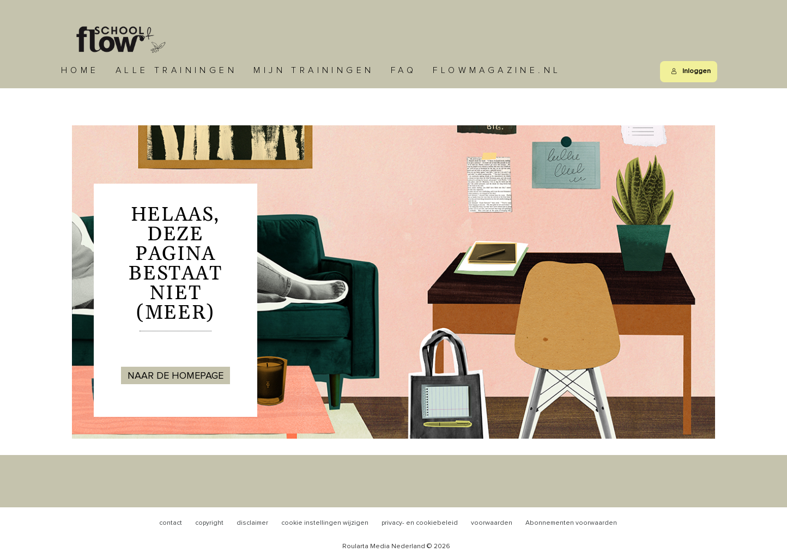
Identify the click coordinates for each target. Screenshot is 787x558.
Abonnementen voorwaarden (571, 523)
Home (80, 70)
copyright (209, 523)
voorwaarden (491, 523)
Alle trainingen (176, 70)
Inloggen (691, 71)
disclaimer (252, 523)
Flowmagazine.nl (497, 70)
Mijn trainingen (313, 70)
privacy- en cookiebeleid (420, 523)
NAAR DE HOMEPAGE (175, 376)
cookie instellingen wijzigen (324, 523)
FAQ (403, 70)
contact (170, 523)
